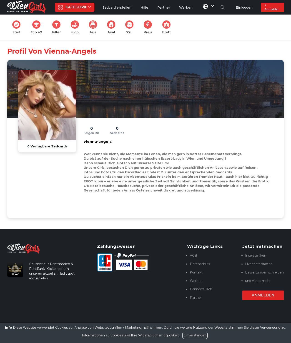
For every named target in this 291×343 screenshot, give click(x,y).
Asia (94, 27)
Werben (196, 281)
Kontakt (196, 272)
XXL (130, 27)
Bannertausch (201, 289)
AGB (193, 256)
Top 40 (37, 27)
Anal (112, 27)
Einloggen (244, 7)
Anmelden (263, 295)
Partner (196, 298)
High (76, 27)
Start (17, 27)
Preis (149, 27)
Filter (57, 27)
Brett (167, 27)
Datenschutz (200, 264)
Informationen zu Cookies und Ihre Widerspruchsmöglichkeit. (131, 335)
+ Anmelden (272, 7)
